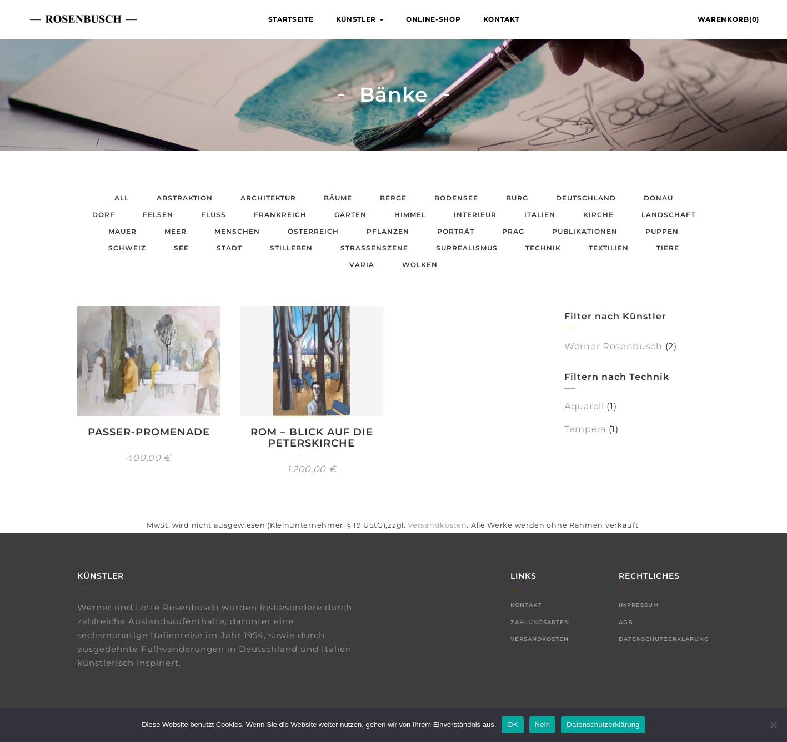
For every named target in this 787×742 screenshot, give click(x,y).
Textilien (609, 248)
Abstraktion (185, 198)
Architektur (268, 198)
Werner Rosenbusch (613, 346)
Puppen (662, 231)
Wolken (420, 264)
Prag (513, 231)
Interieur (475, 214)
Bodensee (456, 198)
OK (512, 724)
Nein (542, 724)
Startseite (291, 19)
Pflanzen (388, 231)
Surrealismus (467, 248)
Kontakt (501, 19)
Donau (658, 198)
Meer (175, 231)
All (121, 198)
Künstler (360, 19)
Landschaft (668, 214)
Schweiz (127, 248)
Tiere (667, 248)
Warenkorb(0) (728, 19)
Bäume (338, 198)
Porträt (455, 231)
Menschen (237, 231)
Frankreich (280, 214)
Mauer (122, 231)
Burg (517, 198)
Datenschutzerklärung (664, 639)
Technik (543, 248)
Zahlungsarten (539, 622)
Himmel (410, 214)
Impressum (639, 605)
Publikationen (585, 231)
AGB (626, 622)
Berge (393, 198)
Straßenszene (374, 248)
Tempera (585, 429)
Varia (361, 264)
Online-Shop (433, 19)
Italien (539, 214)
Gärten (350, 214)
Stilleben (291, 248)
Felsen (158, 214)
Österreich (313, 231)
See (181, 248)
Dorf (103, 214)
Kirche (598, 214)
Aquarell (584, 406)
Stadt (229, 248)
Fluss (213, 214)
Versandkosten (437, 525)
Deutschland (586, 198)
